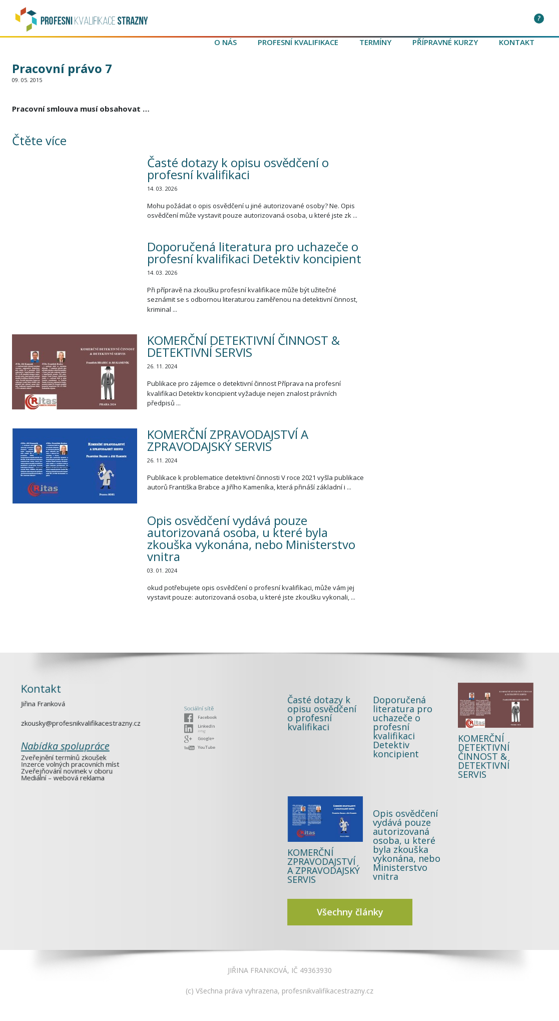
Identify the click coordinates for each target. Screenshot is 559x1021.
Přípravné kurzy (445, 42)
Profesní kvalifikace (298, 42)
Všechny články (385, 851)
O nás (225, 42)
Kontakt (516, 42)
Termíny (375, 42)
